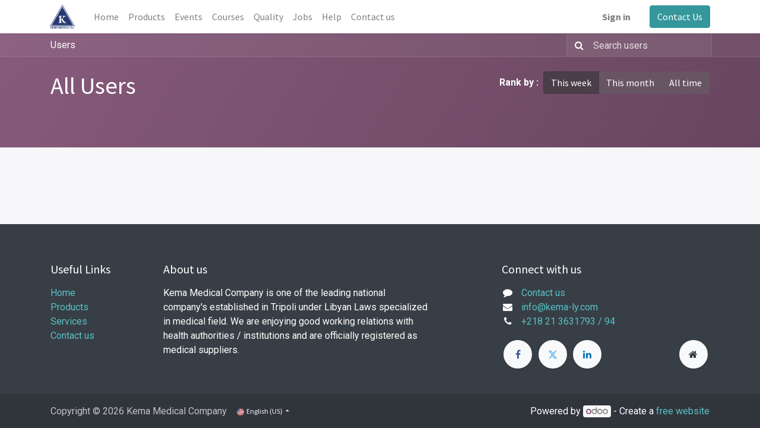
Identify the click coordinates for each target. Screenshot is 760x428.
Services (68, 321)
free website (683, 411)
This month (630, 83)
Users (62, 45)
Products (69, 307)
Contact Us (679, 17)
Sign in (615, 17)
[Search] (577, 45)
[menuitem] (107, 17)
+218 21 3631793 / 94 (568, 321)
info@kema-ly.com (559, 307)
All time (685, 83)
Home (62, 292)
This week (571, 83)
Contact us (72, 335)
